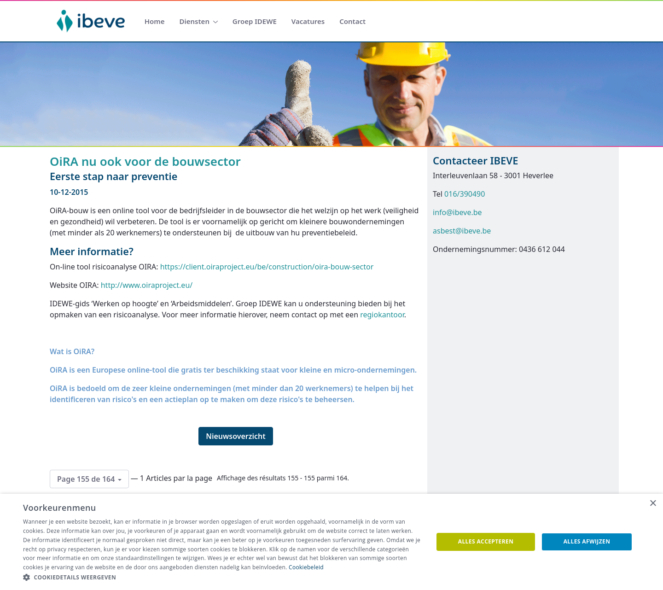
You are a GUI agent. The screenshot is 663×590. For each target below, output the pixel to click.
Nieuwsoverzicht (236, 436)
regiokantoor (382, 315)
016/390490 (464, 194)
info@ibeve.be (457, 212)
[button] (222, 577)
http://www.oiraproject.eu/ (147, 285)
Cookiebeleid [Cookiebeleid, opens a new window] (306, 567)
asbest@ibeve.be (462, 231)
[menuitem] (155, 21)
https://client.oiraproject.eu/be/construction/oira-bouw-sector (267, 267)
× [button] (652, 503)
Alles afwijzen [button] (587, 541)
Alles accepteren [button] (486, 541)
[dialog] (331, 542)
